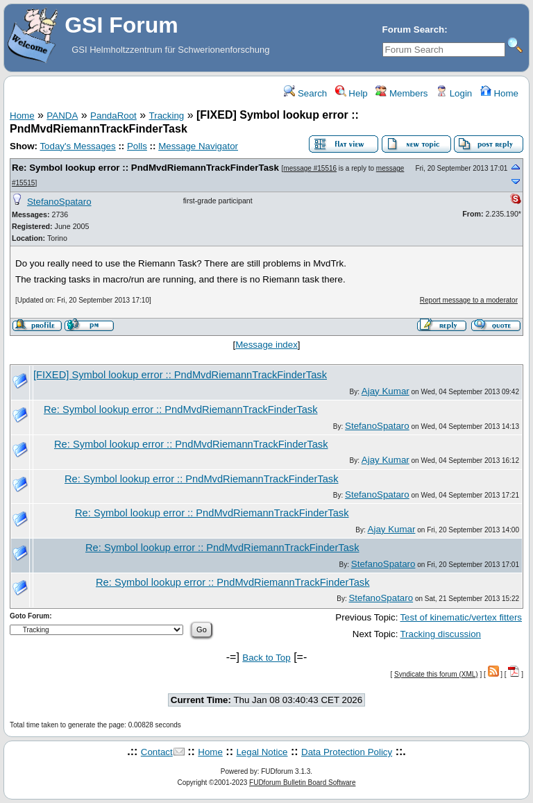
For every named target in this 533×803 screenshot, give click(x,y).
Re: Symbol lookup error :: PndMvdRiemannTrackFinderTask (145, 167)
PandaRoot (113, 115)
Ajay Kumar (385, 391)
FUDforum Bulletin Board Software (302, 782)
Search (305, 93)
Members (401, 93)
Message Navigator (198, 146)
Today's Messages (77, 146)
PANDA (62, 115)
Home (499, 93)
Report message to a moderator (469, 300)
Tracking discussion (440, 634)
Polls (137, 146)
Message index (266, 344)
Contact (157, 752)
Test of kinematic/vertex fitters (461, 617)
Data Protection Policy (346, 752)
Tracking (167, 115)
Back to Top (266, 657)
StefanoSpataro (59, 201)
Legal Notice (261, 752)
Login (454, 93)
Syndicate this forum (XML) (436, 674)
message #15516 (310, 168)
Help (351, 93)
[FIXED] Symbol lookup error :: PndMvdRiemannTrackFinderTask (180, 374)
